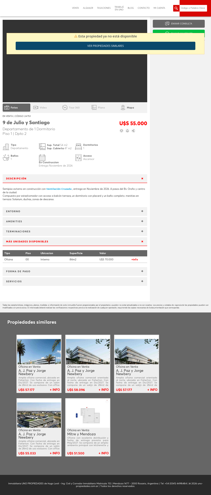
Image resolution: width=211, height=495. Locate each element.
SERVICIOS (14, 281)
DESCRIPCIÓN (16, 178)
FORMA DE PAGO (18, 271)
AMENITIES (14, 221)
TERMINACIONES (18, 231)
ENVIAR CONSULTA (181, 24)
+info (134, 259)
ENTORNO (13, 211)
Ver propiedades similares (105, 46)
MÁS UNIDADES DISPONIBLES (27, 241)
